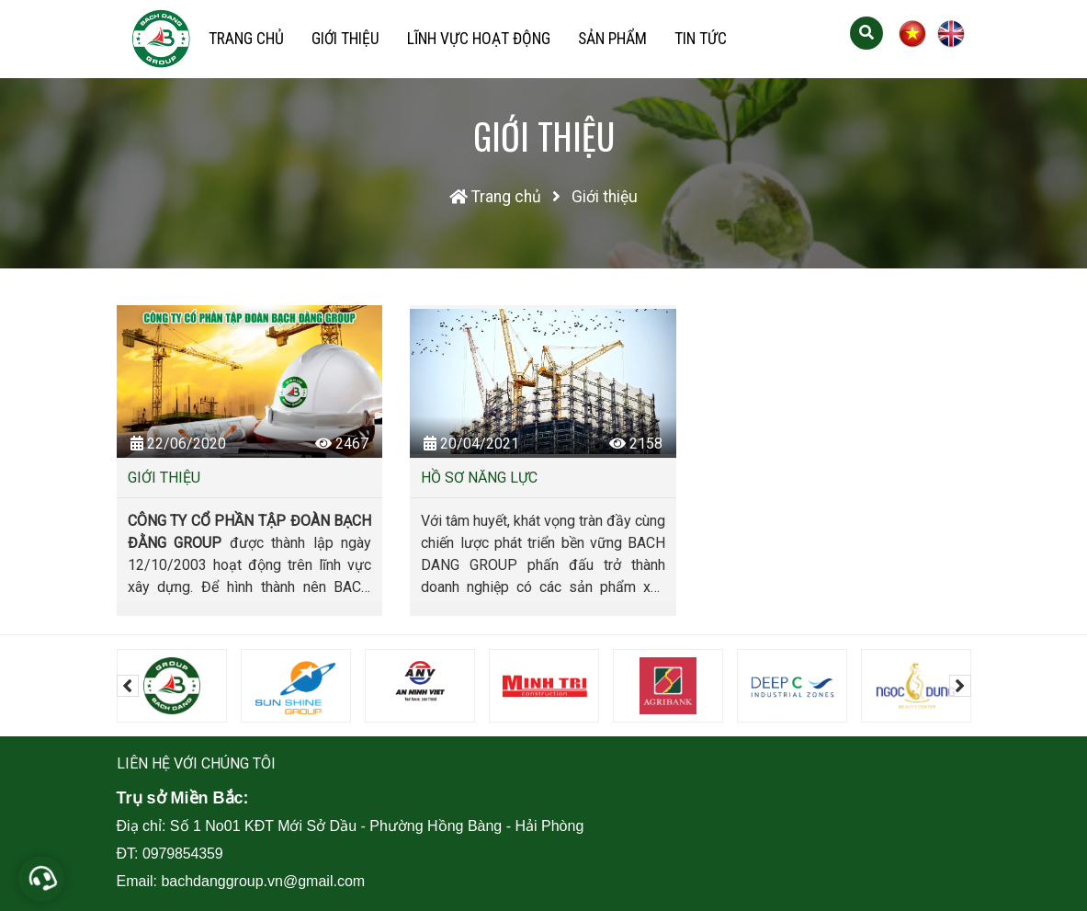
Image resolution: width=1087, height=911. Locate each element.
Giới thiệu (345, 38)
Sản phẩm (612, 38)
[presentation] (128, 686)
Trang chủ (246, 38)
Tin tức (700, 38)
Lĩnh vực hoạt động (478, 38)
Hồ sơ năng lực (479, 477)
